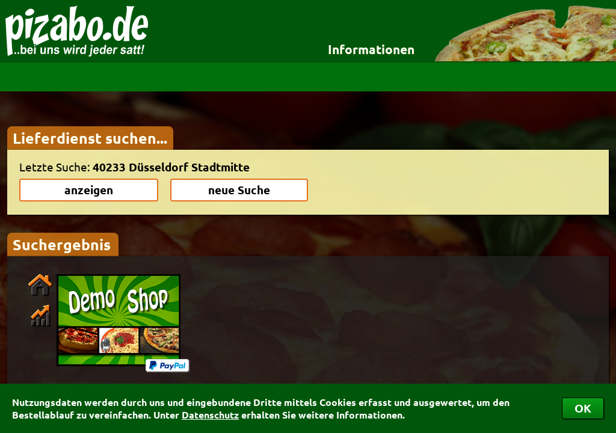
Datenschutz (210, 414)
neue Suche (239, 189)
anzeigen (88, 189)
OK (582, 408)
